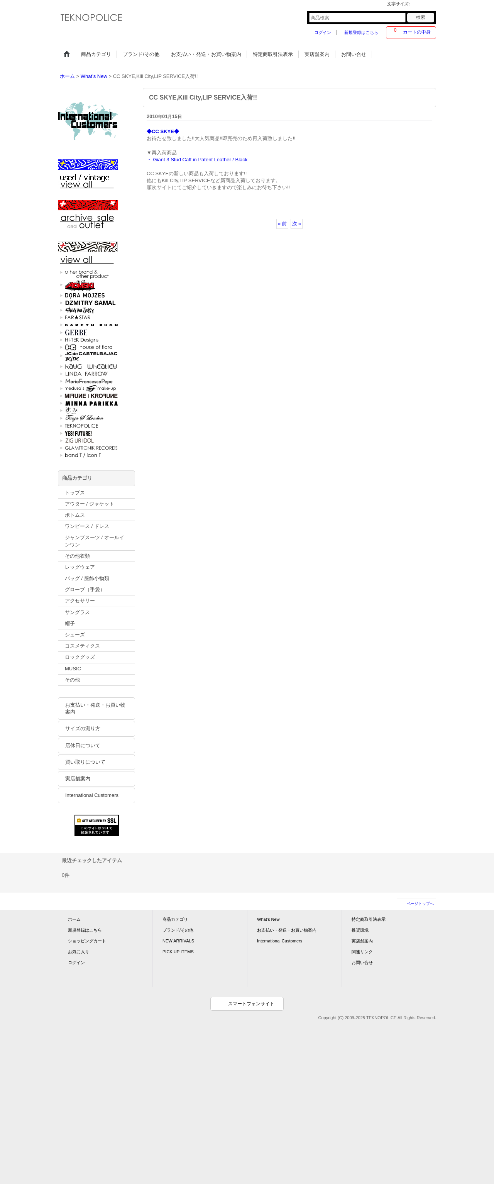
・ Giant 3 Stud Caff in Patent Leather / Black (197, 159)
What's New (268, 919)
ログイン (322, 32)
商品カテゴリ (175, 919)
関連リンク (362, 951)
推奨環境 (360, 930)
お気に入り (78, 951)
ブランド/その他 (177, 930)
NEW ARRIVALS (178, 941)
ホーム (74, 919)
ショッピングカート (87, 941)
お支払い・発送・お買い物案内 (95, 708)
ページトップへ (420, 904)
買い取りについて (85, 762)
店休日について (82, 745)
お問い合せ (362, 962)
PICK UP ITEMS (178, 951)
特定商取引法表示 (369, 919)
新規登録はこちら (361, 32)
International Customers (91, 795)
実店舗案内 (77, 778)
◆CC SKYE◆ (163, 131)
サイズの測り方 (82, 728)
